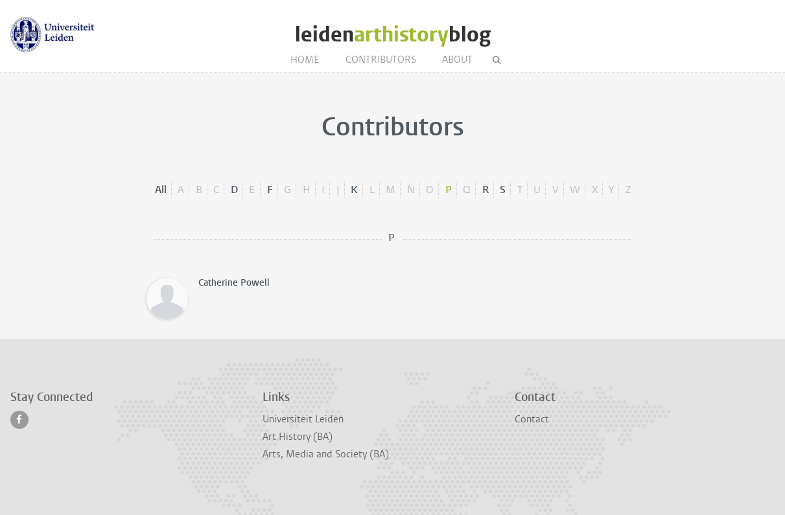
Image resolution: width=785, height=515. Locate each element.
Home (305, 59)
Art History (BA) (298, 436)
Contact (532, 419)
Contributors (381, 59)
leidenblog (393, 35)
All (161, 189)
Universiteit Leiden (303, 419)
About (457, 59)
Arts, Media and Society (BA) (326, 454)
